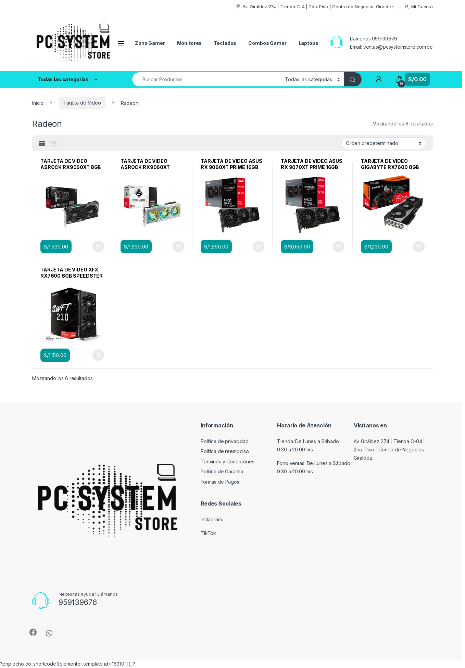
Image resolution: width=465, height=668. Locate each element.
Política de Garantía (222, 471)
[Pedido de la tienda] (383, 143)
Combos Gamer (267, 43)
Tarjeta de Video (82, 103)
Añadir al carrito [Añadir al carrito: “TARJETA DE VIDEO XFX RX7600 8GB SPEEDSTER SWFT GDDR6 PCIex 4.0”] (98, 355)
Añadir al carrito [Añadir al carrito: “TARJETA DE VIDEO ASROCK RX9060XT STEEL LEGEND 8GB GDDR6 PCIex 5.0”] (178, 246)
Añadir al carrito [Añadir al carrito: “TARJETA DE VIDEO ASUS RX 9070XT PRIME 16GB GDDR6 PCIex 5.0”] (338, 246)
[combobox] (206, 79)
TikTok (208, 533)
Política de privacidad (225, 441)
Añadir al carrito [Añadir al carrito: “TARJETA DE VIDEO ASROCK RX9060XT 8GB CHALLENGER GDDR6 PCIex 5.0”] (98, 246)
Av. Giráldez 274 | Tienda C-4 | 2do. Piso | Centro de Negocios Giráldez (314, 7)
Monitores (189, 43)
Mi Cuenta (418, 7)
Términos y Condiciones (227, 461)
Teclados (225, 43)
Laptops (308, 43)
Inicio (37, 103)
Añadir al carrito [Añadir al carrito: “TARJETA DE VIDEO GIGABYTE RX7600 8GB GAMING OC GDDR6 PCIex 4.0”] (419, 246)
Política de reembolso (225, 451)
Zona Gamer (150, 43)
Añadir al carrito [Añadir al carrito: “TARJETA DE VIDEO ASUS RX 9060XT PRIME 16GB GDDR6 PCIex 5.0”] (258, 246)
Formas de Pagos (220, 482)
